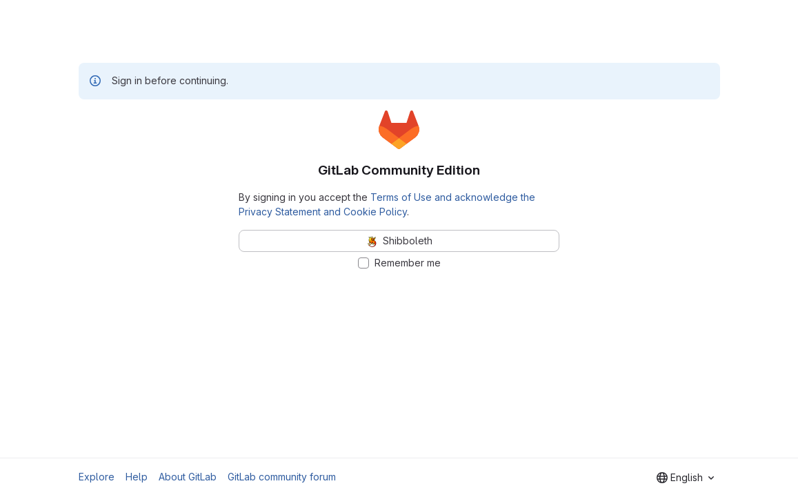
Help (137, 477)
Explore (96, 477)
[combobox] (685, 477)
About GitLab (188, 477)
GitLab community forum (282, 477)
